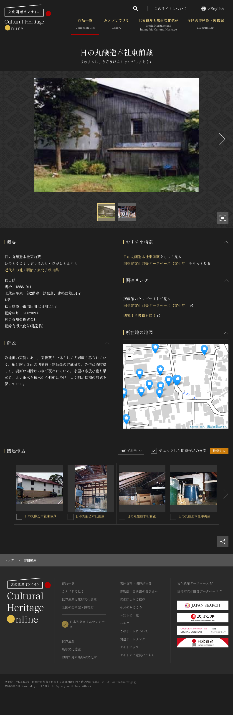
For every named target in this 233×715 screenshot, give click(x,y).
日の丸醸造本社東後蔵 (40, 516)
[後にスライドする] (221, 139)
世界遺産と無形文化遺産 (158, 25)
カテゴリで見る (116, 25)
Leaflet (194, 426)
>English (212, 8)
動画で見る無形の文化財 (79, 657)
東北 (40, 270)
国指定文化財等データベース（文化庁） (156, 263)
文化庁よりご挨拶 (132, 599)
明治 (29, 270)
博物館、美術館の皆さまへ (139, 591)
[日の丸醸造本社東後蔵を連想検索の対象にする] (19, 517)
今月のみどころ (131, 607)
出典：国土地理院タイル (213, 426)
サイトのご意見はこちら (137, 655)
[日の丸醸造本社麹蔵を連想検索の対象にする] (122, 517)
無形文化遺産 (71, 649)
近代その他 (14, 270)
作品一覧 (85, 25)
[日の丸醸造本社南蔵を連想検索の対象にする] (70, 517)
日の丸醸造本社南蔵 (90, 516)
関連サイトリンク (132, 639)
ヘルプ (124, 623)
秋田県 (53, 270)
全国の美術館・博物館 (205, 25)
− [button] (129, 357)
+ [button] (129, 350)
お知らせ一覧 (129, 615)
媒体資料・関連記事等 (136, 583)
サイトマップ (129, 647)
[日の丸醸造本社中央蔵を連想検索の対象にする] (173, 517)
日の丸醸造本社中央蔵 (194, 516)
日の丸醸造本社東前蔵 (141, 256)
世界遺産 (68, 641)
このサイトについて (170, 8)
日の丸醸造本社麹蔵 (141, 516)
